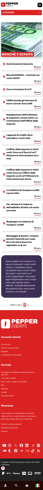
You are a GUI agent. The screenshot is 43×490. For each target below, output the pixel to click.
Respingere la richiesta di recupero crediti (19, 223)
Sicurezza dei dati (7, 396)
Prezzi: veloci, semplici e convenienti (14, 382)
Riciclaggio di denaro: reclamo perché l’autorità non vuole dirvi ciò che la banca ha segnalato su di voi (22, 240)
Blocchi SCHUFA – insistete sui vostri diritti (22, 76)
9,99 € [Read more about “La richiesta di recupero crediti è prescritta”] (38, 196)
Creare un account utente (10, 348)
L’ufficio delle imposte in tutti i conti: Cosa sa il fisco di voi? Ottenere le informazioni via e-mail (22, 154)
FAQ (2, 385)
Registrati (4, 351)
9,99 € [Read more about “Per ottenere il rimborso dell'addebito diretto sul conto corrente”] (38, 214)
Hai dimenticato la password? (11, 355)
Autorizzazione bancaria (19, 64)
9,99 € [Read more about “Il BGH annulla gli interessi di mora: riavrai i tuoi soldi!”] (38, 107)
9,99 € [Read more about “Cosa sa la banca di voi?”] (38, 92)
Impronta (4, 431)
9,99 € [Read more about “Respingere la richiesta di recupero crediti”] (38, 228)
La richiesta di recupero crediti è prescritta (22, 192)
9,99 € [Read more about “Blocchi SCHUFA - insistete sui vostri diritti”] (38, 81)
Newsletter (4, 389)
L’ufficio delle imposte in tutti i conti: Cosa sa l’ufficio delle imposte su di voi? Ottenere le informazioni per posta (22, 174)
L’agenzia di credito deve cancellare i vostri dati (19, 136)
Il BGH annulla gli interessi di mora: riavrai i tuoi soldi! (21, 102)
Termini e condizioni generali (11, 424)
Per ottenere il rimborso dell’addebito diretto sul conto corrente (22, 207)
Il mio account (6, 344)
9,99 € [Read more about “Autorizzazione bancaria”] (38, 67)
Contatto (4, 392)
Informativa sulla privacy (9, 428)
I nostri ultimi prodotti (8, 378)
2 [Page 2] (27, 305)
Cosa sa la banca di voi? (18, 89)
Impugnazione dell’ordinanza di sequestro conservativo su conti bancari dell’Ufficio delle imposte (22, 119)
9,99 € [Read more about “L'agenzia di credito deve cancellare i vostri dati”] (38, 141)
